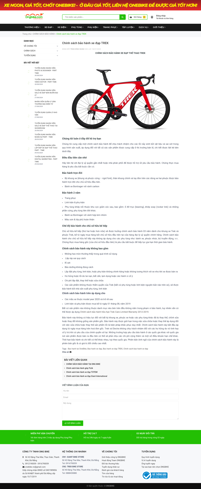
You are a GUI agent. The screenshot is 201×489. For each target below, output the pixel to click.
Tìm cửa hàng (108, 473)
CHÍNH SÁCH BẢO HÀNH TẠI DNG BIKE (82, 364)
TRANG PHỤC (110, 27)
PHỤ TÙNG (77, 27)
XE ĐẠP (49, 27)
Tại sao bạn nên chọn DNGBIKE (155, 467)
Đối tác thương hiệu (110, 464)
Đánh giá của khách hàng (113, 470)
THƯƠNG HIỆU (32, 27)
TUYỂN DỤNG (30, 55)
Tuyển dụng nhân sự (111, 467)
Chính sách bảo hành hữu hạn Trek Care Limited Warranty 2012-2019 (114, 312)
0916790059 (43, 464)
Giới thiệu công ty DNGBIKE (114, 457)
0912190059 (30, 464)
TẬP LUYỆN (128, 27)
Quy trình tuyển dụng (151, 457)
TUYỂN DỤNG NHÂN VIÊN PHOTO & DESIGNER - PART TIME (46, 70)
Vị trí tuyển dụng (149, 460)
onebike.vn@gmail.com (35, 467)
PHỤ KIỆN (93, 27)
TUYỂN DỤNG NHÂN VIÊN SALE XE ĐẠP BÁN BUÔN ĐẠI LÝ (46, 92)
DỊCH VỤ (144, 27)
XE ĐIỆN (62, 27)
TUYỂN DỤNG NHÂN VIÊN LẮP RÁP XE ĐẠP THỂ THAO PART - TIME (46, 147)
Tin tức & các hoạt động (112, 477)
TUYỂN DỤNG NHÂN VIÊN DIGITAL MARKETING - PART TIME (46, 159)
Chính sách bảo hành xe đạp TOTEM (80, 372)
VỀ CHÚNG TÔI (30, 46)
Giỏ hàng (138, 17)
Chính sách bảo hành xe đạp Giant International (85, 376)
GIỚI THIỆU (159, 27)
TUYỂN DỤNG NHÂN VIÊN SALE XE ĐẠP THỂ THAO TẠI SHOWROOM (46, 125)
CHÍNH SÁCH (29, 51)
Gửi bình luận (72, 423)
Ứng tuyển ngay (148, 464)
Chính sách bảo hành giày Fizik (78, 368)
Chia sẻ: (65, 352)
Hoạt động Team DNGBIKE (113, 460)
